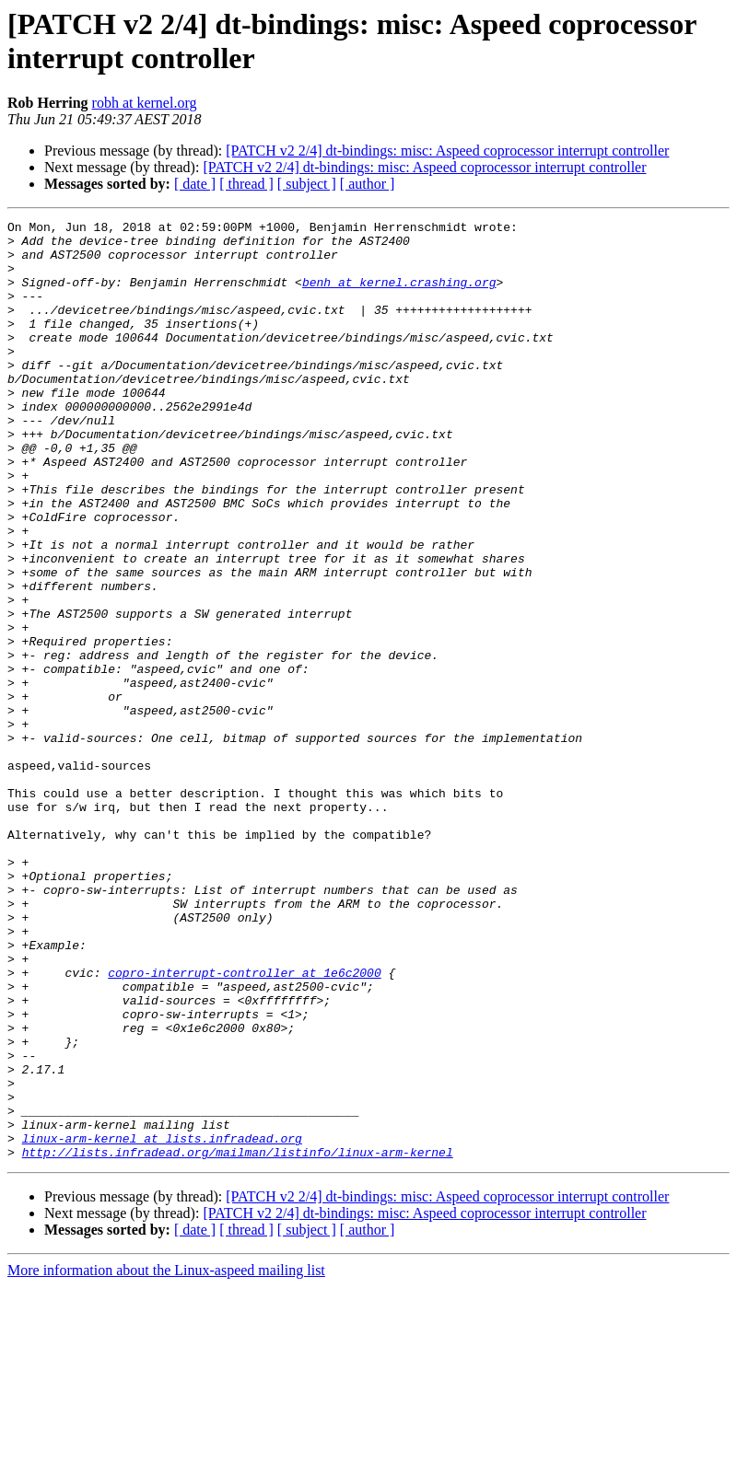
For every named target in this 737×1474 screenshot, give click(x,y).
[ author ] (367, 184)
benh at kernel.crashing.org (399, 295)
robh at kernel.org (144, 102)
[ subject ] (306, 184)
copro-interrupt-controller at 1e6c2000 (244, 1124)
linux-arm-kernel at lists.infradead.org (162, 1323)
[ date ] (195, 184)
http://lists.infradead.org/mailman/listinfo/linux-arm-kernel (237, 1339)
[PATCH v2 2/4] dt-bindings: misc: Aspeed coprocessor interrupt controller (447, 150)
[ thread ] (246, 184)
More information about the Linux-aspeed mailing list (166, 1458)
